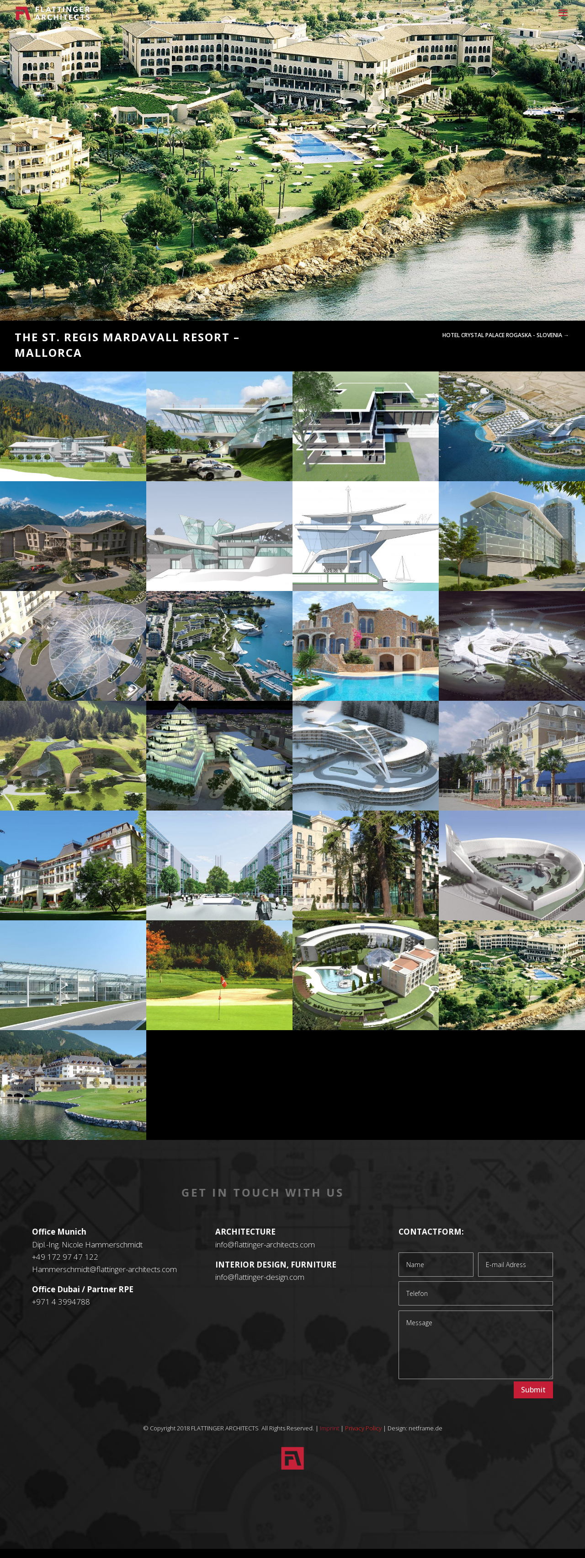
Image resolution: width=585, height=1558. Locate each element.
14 (343, 300)
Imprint (329, 1428)
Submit (533, 1390)
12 (327, 300)
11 (319, 300)
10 (312, 300)
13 (335, 300)
